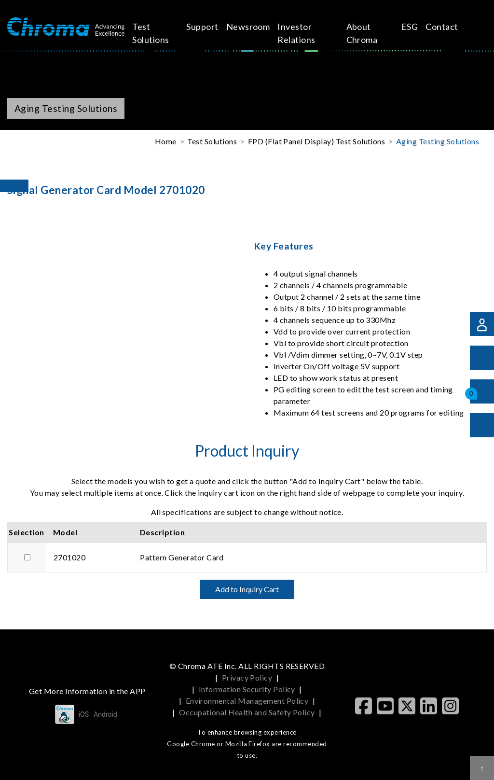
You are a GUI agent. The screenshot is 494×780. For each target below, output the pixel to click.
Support (204, 26)
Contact (404, 26)
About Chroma (340, 33)
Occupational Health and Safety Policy (247, 712)
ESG (372, 26)
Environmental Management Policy (247, 700)
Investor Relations (298, 33)
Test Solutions (161, 33)
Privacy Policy (247, 677)
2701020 (69, 557)
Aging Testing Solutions (437, 141)
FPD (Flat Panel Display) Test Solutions (316, 141)
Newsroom (250, 26)
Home (166, 141)
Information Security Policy (247, 689)
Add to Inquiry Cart (247, 589)
